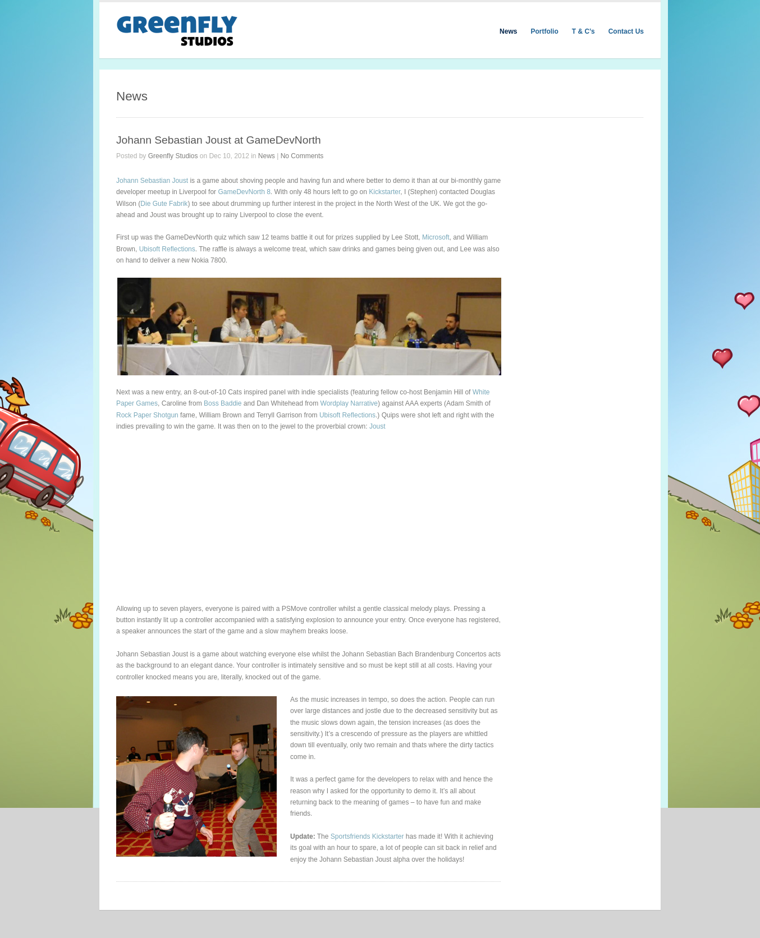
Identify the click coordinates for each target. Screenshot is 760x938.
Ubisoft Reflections (167, 249)
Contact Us (626, 31)
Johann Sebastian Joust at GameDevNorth (218, 140)
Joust (377, 426)
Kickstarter (384, 192)
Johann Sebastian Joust (152, 181)
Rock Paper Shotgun (147, 415)
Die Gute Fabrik (163, 204)
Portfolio (544, 31)
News (508, 31)
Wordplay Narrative (349, 403)
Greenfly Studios (173, 156)
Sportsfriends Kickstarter (367, 836)
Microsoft (436, 237)
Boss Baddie (222, 403)
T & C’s (583, 31)
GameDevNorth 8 (244, 192)
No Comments (302, 156)
